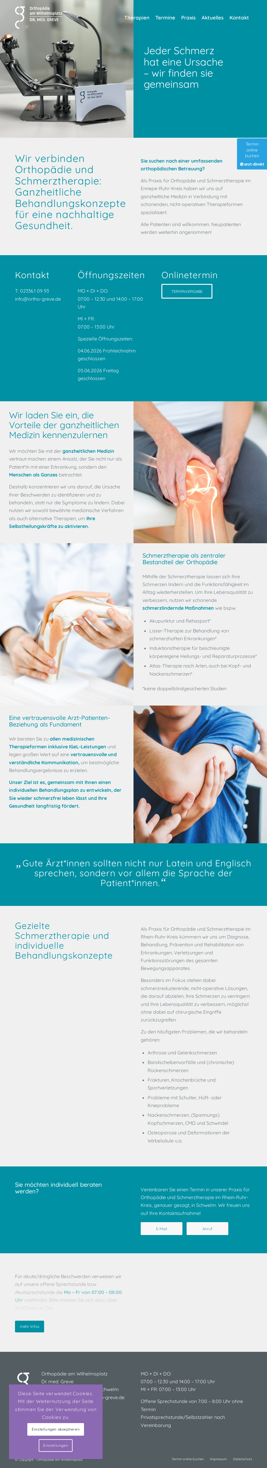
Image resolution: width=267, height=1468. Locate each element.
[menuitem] (136, 17)
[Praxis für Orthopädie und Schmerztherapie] (39, 17)
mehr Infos (29, 1326)
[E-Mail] (161, 1229)
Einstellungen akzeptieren (56, 1429)
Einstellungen (55, 1445)
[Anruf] (207, 1229)
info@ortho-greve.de (38, 299)
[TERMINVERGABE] (186, 291)
